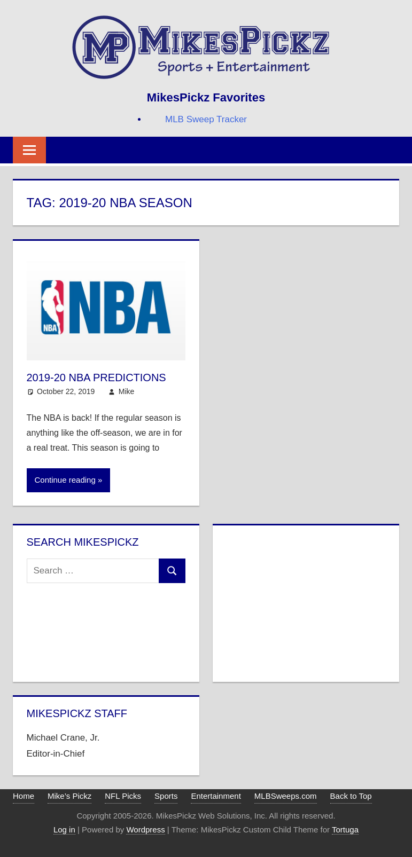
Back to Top (351, 795)
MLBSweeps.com (285, 795)
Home (23, 795)
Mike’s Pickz (69, 795)
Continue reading (65, 479)
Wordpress (145, 829)
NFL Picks (123, 795)
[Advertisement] (306, 601)
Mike (127, 391)
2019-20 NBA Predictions (96, 377)
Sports (165, 795)
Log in (64, 829)
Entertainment (215, 795)
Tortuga (345, 829)
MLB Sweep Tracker (206, 119)
